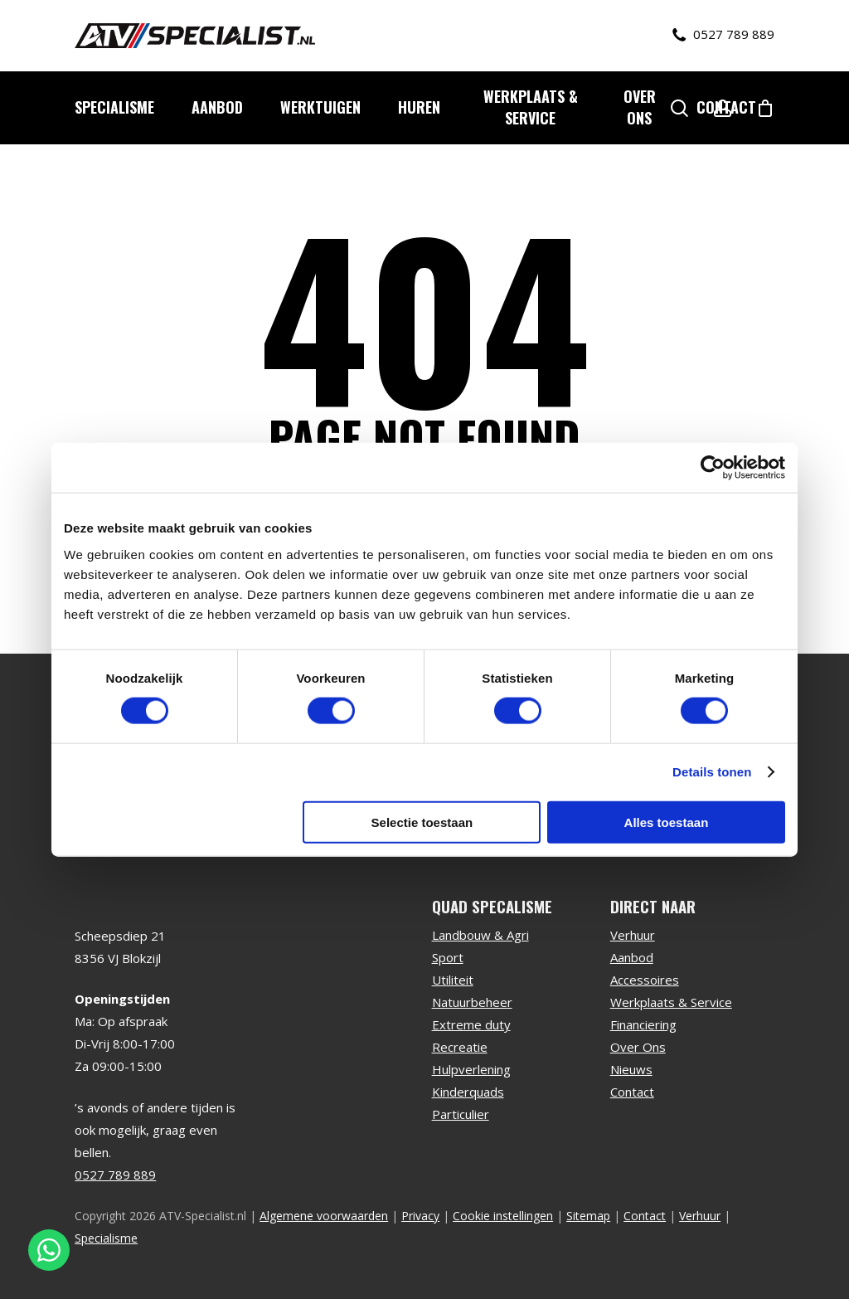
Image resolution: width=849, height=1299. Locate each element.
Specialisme (106, 1238)
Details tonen (711, 772)
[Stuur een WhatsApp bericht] (49, 1250)
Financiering (643, 1024)
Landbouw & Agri (480, 935)
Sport (447, 957)
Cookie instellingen (503, 1216)
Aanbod (631, 957)
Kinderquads (468, 1091)
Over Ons (638, 1047)
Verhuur (632, 935)
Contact (632, 1091)
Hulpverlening (471, 1069)
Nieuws (631, 1069)
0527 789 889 (723, 35)
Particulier (460, 1114)
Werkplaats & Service (671, 1002)
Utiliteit (452, 979)
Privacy (420, 1216)
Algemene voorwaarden (324, 1216)
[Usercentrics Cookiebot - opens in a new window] (712, 467)
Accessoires (644, 979)
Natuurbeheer (472, 1002)
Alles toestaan (666, 822)
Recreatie (460, 1047)
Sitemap (588, 1216)
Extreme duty (471, 1024)
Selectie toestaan (422, 822)
